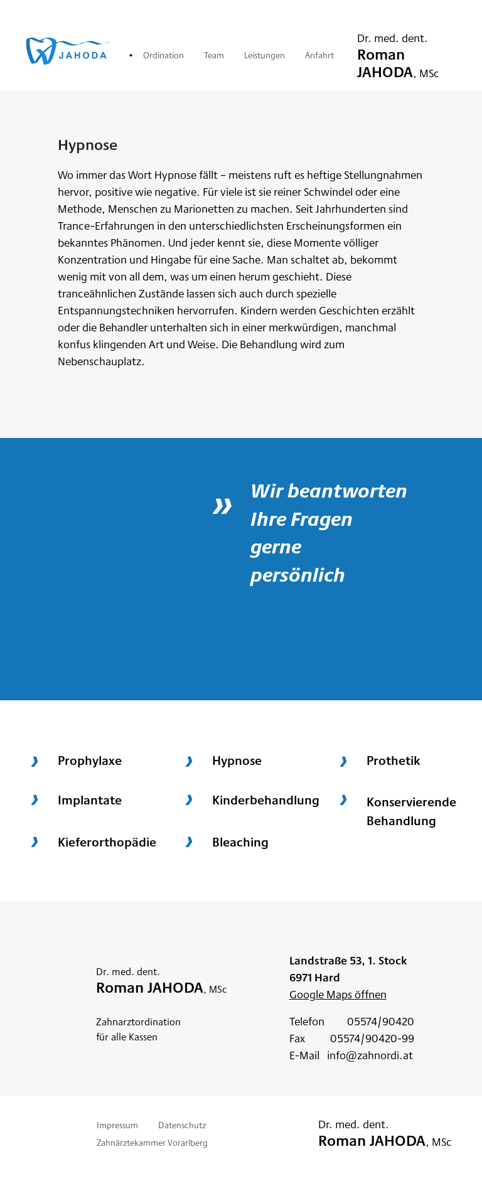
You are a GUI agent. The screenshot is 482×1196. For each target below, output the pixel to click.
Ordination (163, 54)
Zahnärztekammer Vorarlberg (152, 1142)
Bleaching (240, 841)
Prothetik (393, 759)
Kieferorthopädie (107, 841)
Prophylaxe (90, 759)
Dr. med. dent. (398, 55)
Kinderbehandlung (265, 799)
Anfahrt (319, 54)
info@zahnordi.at (370, 1054)
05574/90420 (380, 1021)
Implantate (90, 799)
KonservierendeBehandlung (411, 810)
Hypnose (237, 759)
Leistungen (264, 54)
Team (214, 54)
